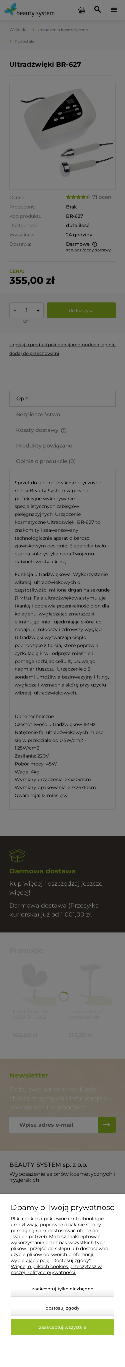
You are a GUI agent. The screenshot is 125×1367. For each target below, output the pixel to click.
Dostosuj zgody (62, 1308)
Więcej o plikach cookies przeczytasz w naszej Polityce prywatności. (56, 1269)
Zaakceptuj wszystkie (62, 1327)
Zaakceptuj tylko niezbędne (62, 1288)
